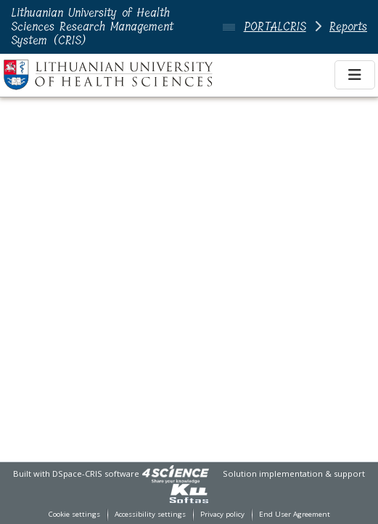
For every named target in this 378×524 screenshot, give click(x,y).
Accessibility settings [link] (150, 514)
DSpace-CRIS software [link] (95, 473)
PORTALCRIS (275, 26)
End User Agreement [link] (294, 514)
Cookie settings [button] (74, 514)
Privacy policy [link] (222, 514)
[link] (175, 473)
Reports (348, 26)
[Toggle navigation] (354, 74)
